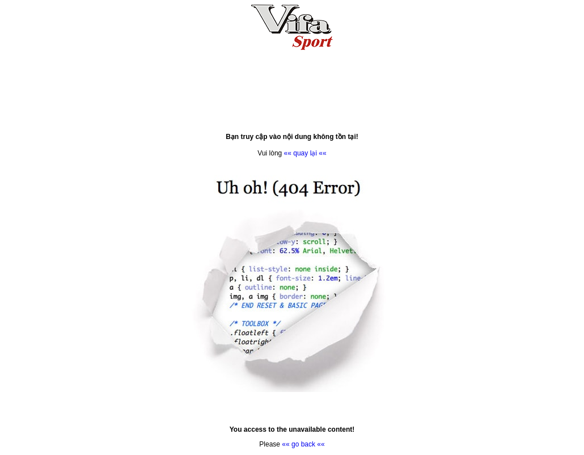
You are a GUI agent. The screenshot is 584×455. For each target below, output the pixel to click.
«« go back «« (303, 444)
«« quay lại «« (305, 153)
